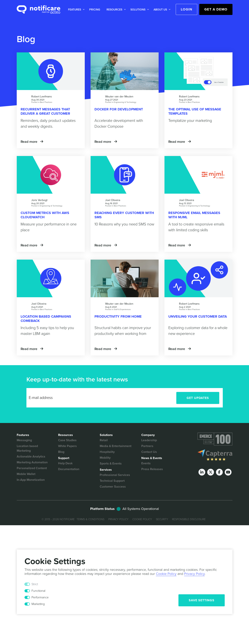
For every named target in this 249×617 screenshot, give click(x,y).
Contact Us (149, 452)
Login (186, 9)
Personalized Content (32, 468)
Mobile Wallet (26, 474)
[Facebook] (219, 472)
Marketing (38, 604)
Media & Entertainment (115, 446)
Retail (104, 440)
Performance (40, 597)
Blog (61, 452)
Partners (147, 446)
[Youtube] (228, 472)
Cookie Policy (142, 519)
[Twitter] (210, 472)
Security (162, 519)
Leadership (149, 440)
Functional (38, 591)
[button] (75, 10)
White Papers (67, 446)
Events (146, 463)
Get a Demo (215, 9)
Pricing (94, 9)
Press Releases (152, 469)
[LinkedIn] (201, 472)
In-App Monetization (31, 480)
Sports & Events (111, 463)
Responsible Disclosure (189, 519)
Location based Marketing (27, 448)
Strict (34, 584)
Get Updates (198, 398)
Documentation (68, 469)
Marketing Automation (32, 462)
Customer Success (113, 487)
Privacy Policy (118, 519)
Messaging (24, 440)
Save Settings (201, 600)
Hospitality (107, 452)
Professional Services (115, 475)
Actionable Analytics (31, 456)
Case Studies (67, 440)
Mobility (105, 458)
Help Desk (65, 463)
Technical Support (112, 481)
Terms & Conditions (90, 519)
